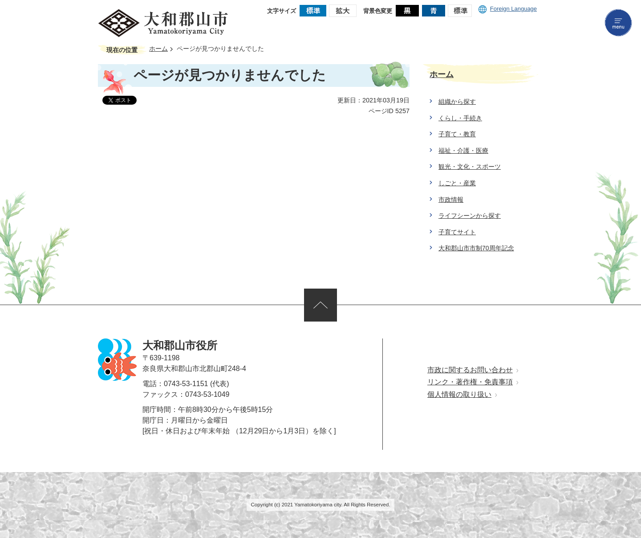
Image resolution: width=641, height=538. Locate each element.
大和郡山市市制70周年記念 (476, 248)
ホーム (158, 48)
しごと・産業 (457, 183)
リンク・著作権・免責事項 (470, 382)
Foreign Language (508, 8)
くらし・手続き (460, 118)
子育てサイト (457, 232)
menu (618, 23)
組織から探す (457, 101)
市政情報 (450, 199)
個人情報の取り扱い (459, 394)
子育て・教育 (457, 134)
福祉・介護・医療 (463, 150)
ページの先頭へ (320, 305)
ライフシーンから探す (469, 215)
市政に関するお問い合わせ (470, 370)
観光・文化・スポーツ (469, 166)
